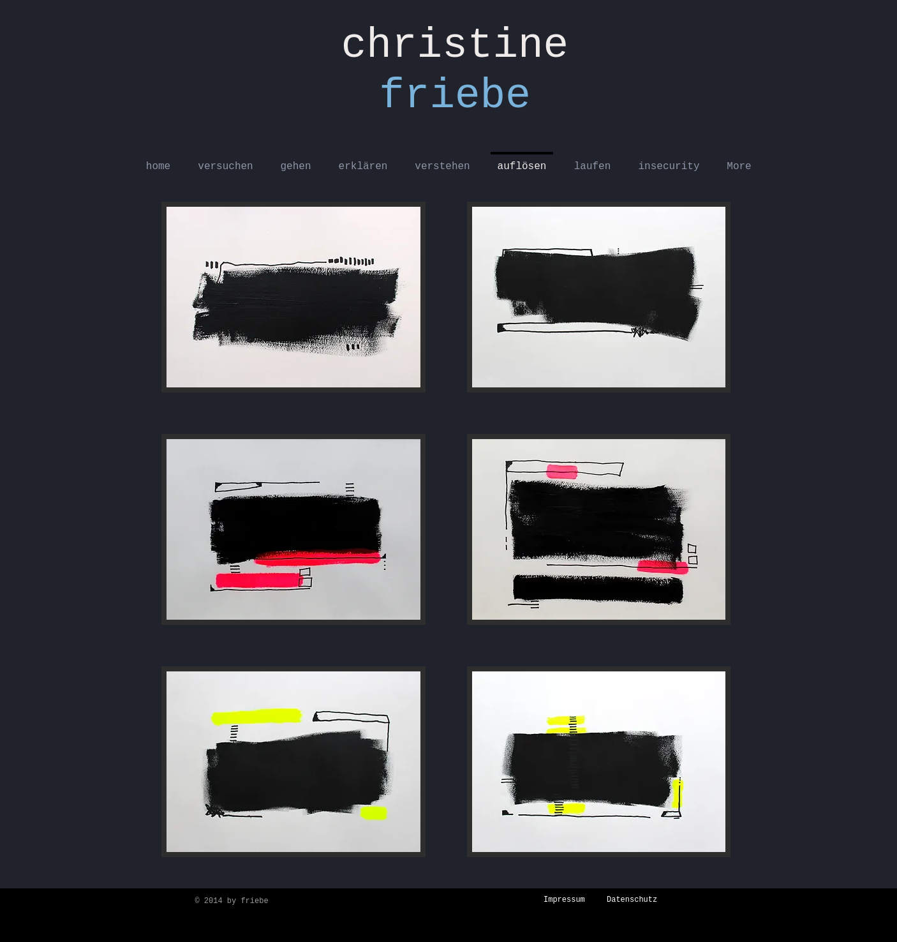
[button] (293, 297)
